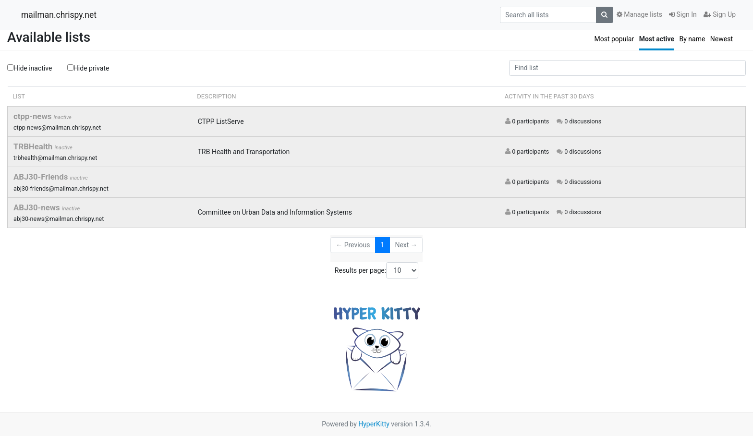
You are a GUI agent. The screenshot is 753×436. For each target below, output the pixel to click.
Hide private (88, 67)
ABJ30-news (37, 207)
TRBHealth (33, 146)
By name (692, 39)
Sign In (683, 14)
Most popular (614, 39)
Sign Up (720, 14)
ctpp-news (33, 116)
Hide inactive (29, 68)
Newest (721, 39)
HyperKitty (373, 424)
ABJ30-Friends (41, 177)
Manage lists (639, 14)
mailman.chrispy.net (59, 15)
